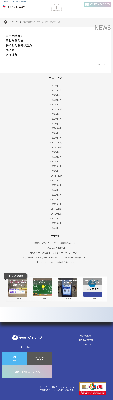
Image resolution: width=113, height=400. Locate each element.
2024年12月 (56, 109)
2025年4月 (57, 94)
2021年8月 (57, 223)
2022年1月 (57, 204)
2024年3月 (57, 133)
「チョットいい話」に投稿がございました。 (56, 262)
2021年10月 (56, 213)
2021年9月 (57, 218)
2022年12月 (56, 175)
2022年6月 (57, 189)
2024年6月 (57, 118)
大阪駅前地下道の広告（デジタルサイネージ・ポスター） (56, 252)
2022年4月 (57, 199)
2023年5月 (57, 156)
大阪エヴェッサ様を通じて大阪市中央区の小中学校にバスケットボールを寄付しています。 (73, 388)
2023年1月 (57, 171)
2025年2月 (57, 104)
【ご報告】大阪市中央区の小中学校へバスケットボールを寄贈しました (57, 257)
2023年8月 (57, 151)
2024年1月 (57, 137)
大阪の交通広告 (86, 335)
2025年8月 (57, 90)
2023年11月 (56, 147)
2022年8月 (57, 185)
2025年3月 (57, 99)
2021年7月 (57, 227)
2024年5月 (57, 123)
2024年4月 (57, 128)
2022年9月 (57, 180)
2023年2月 (57, 166)
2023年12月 (56, 142)
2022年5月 (57, 194)
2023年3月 (57, 161)
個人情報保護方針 (86, 340)
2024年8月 (57, 114)
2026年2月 (57, 85)
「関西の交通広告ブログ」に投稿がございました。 (56, 243)
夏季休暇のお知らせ (56, 248)
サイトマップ (86, 344)
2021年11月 (56, 208)
